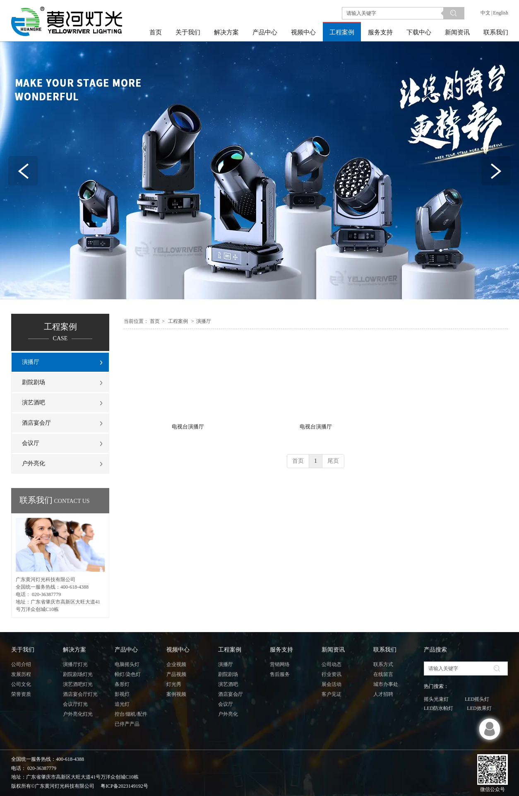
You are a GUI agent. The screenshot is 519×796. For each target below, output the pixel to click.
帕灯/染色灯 (128, 674)
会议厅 (225, 704)
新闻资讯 (333, 650)
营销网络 (280, 664)
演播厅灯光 (75, 664)
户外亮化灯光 (78, 714)
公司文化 (21, 684)
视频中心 (178, 650)
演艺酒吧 (228, 684)
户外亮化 (228, 714)
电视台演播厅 (188, 426)
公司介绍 (21, 664)
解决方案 (74, 650)
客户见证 (331, 694)
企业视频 (176, 664)
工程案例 (178, 321)
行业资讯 (331, 674)
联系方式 (383, 664)
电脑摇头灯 (127, 664)
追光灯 (122, 704)
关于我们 (22, 650)
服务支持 (281, 650)
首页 (155, 321)
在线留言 (383, 674)
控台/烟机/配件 (131, 714)
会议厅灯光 (75, 704)
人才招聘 (383, 694)
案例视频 (176, 694)
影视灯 (122, 694)
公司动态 (331, 664)
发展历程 (21, 674)
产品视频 (176, 674)
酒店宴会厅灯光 (80, 694)
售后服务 (280, 674)
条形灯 (122, 684)
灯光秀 (173, 684)
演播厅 (203, 321)
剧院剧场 (228, 674)
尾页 (333, 461)
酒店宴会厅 (230, 694)
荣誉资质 (21, 694)
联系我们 (384, 650)
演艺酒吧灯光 (78, 684)
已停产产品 (127, 724)
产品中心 (126, 650)
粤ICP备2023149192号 (124, 786)
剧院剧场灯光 (78, 674)
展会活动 (331, 684)
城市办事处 (385, 684)
